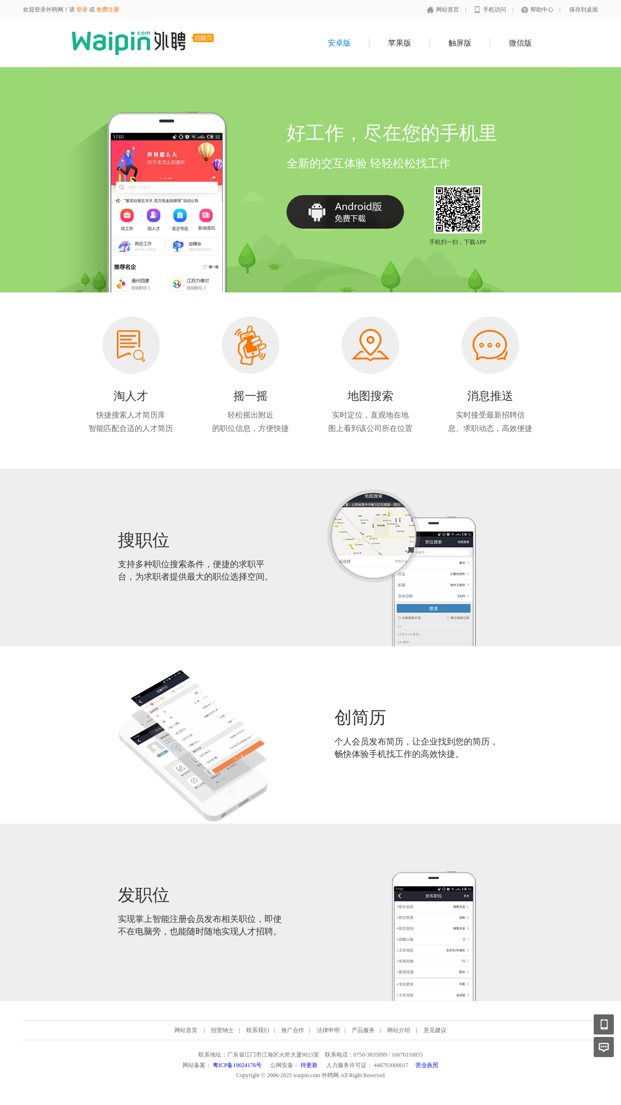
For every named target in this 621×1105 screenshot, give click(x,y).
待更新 (309, 1065)
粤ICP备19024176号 (237, 1065)
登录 (82, 9)
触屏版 (460, 43)
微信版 (520, 43)
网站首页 (448, 9)
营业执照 (426, 1065)
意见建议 (435, 1030)
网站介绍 (398, 1030)
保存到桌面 (583, 9)
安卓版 (339, 43)
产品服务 (363, 1030)
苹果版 (399, 43)
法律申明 (328, 1030)
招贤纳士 (222, 1030)
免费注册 (107, 9)
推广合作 (292, 1030)
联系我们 (257, 1030)
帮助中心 (542, 9)
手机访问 (495, 9)
